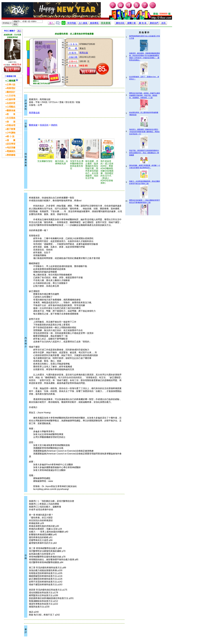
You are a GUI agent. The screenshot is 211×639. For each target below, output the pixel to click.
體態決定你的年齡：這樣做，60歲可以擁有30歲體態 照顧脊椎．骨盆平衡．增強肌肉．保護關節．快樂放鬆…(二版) (144, 95)
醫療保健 (33, 125)
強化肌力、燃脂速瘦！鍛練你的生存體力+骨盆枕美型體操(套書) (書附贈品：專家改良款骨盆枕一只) (144, 131)
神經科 (54, 125)
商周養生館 (34, 113)
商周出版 (83, 53)
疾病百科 (44, 125)
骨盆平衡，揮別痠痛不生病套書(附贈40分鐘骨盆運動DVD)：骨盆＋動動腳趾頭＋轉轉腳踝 (144, 153)
